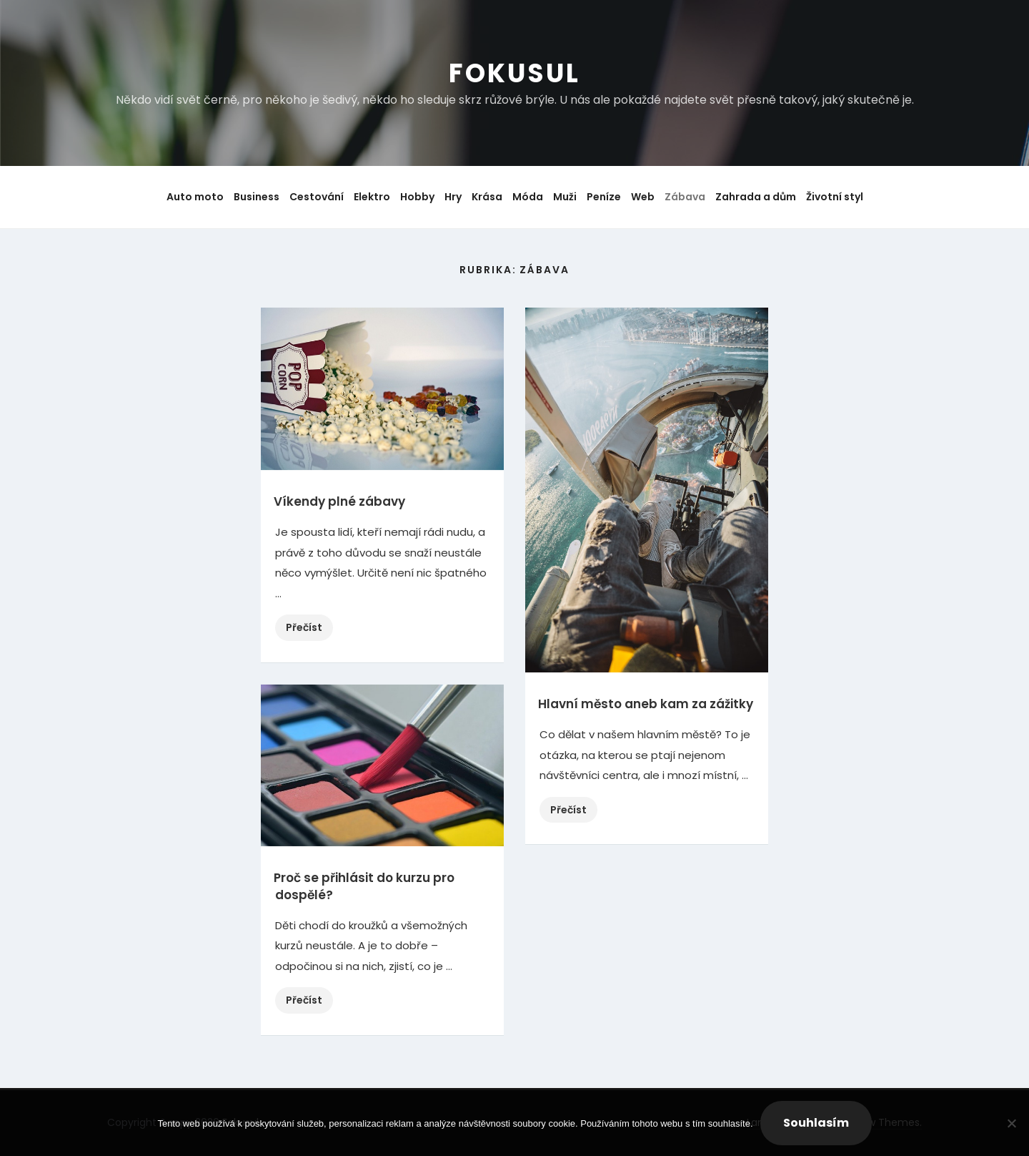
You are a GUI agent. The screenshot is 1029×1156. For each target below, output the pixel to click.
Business (256, 197)
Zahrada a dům (755, 197)
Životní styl (834, 197)
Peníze (604, 197)
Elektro (372, 197)
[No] (1011, 1123)
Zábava (685, 197)
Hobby (417, 197)
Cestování (316, 197)
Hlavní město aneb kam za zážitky (645, 703)
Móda (527, 197)
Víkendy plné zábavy (339, 501)
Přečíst (309, 629)
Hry (453, 197)
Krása (487, 197)
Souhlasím (816, 1123)
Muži (565, 197)
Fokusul (514, 73)
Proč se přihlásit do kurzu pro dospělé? (364, 886)
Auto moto (195, 197)
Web (643, 197)
